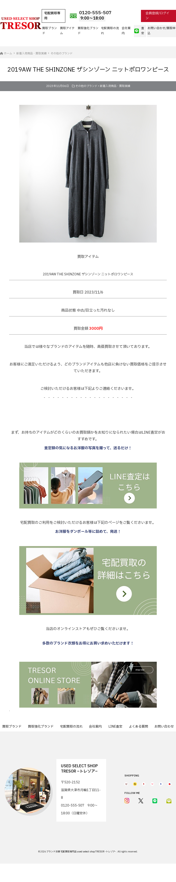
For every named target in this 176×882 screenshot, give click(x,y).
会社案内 (126, 31)
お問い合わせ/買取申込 (162, 31)
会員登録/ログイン (157, 16)
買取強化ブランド (88, 31)
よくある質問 (138, 726)
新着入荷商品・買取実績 (115, 86)
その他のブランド (86, 86)
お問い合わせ (164, 726)
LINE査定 (115, 726)
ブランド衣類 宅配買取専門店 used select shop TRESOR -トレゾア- (81, 851)
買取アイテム (67, 31)
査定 (139, 31)
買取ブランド (49, 31)
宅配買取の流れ (110, 31)
